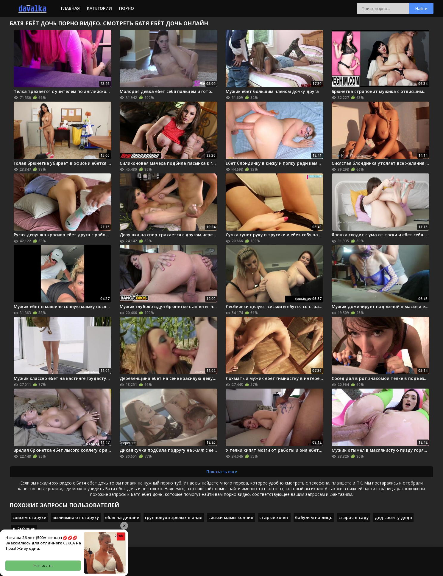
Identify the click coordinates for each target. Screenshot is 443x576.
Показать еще (221, 471)
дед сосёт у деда (393, 517)
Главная (70, 8)
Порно (126, 8)
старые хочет (274, 517)
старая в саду (354, 517)
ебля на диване (122, 517)
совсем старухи (29, 517)
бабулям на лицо (314, 517)
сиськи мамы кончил (230, 517)
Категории (99, 8)
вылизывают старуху (75, 517)
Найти (421, 8)
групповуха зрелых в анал (173, 517)
